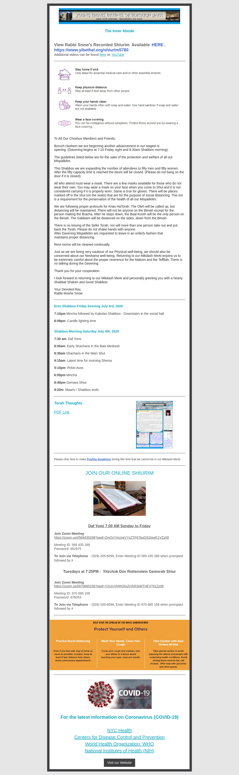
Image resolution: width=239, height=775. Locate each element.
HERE (157, 44)
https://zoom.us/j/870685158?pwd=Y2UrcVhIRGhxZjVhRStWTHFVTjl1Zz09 (109, 586)
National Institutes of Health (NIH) (119, 750)
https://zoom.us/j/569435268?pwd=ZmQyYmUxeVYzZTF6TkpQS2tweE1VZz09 (111, 537)
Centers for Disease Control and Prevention (119, 737)
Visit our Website (119, 762)
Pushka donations (99, 459)
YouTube (117, 55)
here (103, 55)
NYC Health (119, 730)
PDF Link (62, 412)
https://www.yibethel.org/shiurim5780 (91, 50)
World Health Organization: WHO (119, 744)
